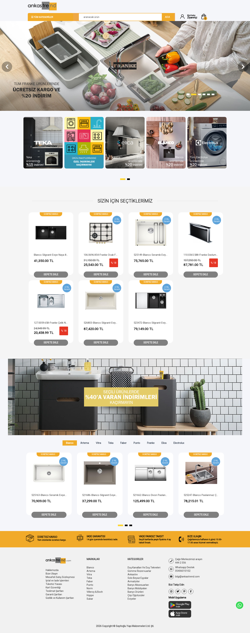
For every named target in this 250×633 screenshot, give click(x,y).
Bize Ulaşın (52, 573)
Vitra (98, 443)
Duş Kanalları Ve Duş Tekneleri (144, 567)
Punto (137, 443)
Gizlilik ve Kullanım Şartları (60, 598)
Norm (90, 588)
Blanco (69, 443)
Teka (110, 443)
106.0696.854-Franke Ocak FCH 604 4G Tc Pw (110, 254)
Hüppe (90, 595)
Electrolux (178, 443)
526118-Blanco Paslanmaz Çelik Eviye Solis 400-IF (59, 495)
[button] (211, 16)
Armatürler (134, 581)
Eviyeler (132, 598)
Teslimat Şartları (55, 591)
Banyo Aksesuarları (138, 584)
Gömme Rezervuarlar (139, 571)
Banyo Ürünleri (136, 591)
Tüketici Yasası (54, 584)
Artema (84, 443)
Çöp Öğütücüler (136, 595)
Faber (123, 443)
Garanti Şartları (54, 594)
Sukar (90, 598)
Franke (151, 443)
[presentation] (7, 66)
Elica (163, 443)
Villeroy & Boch (95, 591)
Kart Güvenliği (53, 587)
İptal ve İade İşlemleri (57, 580)
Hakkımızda (52, 570)
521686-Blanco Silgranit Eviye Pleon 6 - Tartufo (159, 495)
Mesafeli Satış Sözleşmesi (60, 577)
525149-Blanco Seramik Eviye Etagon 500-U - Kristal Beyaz (167, 254)
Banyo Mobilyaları (137, 588)
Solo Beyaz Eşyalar (138, 578)
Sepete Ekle (51, 274)
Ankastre (133, 574)
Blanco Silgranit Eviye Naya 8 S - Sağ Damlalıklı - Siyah (64, 254)
